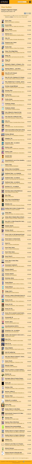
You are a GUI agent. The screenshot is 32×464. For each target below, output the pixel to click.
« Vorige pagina (6, 15)
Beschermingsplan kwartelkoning (12, 187)
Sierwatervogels (9, 440)
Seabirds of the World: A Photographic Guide (15, 397)
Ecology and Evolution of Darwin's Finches (15, 257)
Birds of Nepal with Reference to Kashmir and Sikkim (17, 70)
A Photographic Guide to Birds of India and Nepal (16, 283)
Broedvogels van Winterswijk (12, 331)
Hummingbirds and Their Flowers (13, 240)
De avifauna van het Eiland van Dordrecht (15, 170)
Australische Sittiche (10, 309)
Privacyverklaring (16, 462)
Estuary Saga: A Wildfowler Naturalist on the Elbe (16, 392)
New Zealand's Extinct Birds (11, 192)
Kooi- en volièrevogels (10, 405)
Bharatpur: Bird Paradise (11, 30)
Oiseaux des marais (9, 336)
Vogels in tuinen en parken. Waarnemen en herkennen (17, 218)
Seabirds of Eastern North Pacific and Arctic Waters (17, 349)
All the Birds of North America (12, 292)
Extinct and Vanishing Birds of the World (14, 279)
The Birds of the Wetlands (11, 366)
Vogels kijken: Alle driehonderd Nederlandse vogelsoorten (18, 100)
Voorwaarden (28, 461)
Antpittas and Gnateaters (11, 270)
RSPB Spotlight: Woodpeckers (12, 227)
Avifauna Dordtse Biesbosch (11, 165)
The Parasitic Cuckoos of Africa (12, 109)
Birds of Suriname (9, 414)
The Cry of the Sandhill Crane (12, 323)
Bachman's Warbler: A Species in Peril (14, 362)
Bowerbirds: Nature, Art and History (13, 113)
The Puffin (7, 61)
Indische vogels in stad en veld (12, 318)
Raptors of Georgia (9, 161)
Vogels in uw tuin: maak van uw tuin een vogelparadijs (17, 26)
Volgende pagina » (25, 15)
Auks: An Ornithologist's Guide (12, 96)
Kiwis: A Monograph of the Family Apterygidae (15, 131)
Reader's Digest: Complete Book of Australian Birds (17, 122)
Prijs (17, 17)
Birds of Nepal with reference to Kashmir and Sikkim (17, 65)
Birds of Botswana (9, 196)
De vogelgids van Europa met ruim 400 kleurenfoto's (17, 56)
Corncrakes (7, 261)
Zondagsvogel (8, 157)
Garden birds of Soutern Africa (12, 200)
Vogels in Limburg (9, 144)
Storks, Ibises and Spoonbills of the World (15, 371)
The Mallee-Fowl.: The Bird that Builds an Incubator (17, 126)
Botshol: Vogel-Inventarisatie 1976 (13, 401)
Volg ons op (21, 461)
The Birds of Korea (9, 222)
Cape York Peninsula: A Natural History (14, 118)
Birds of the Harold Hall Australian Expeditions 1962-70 (18, 353)
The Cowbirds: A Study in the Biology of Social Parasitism (18, 104)
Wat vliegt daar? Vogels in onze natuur (14, 340)
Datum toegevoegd (23, 17)
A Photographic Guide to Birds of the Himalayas (16, 288)
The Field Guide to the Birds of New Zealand (15, 432)
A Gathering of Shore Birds (11, 357)
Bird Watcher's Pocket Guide (11, 419)
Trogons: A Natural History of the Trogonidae (15, 87)
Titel (15, 17)
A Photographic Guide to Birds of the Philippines (16, 52)
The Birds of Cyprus (9, 74)
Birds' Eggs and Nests (10, 375)
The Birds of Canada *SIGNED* (12, 209)
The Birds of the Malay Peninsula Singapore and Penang (18, 205)
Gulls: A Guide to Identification (12, 244)
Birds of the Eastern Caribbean (12, 22)
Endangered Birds (9, 43)
